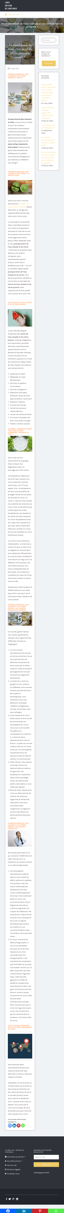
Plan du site (11, 1165)
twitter (9, 1199)
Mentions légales (14, 1169)
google (13, 1199)
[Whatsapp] (23, 1125)
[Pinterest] (19, 1125)
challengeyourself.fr (41, 1173)
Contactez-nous (13, 1174)
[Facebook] (10, 1125)
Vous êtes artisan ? (14, 1161)
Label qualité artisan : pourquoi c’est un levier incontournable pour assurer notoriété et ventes (48, 93)
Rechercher (49, 63)
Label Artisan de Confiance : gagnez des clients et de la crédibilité (47, 112)
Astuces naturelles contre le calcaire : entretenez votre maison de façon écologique (48, 157)
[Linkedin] (14, 1125)
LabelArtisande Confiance (14, 5)
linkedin (17, 1199)
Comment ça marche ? (16, 1157)
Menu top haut (12, 14)
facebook (6, 1199)
